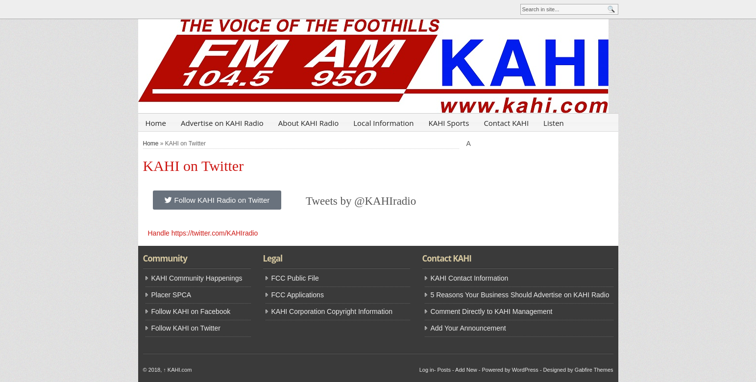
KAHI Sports (449, 123)
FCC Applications (297, 295)
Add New (466, 370)
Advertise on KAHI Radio (222, 123)
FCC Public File (295, 278)
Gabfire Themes (594, 370)
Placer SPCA (171, 295)
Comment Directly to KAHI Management (492, 311)
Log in (426, 370)
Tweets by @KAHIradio (361, 201)
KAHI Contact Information (470, 278)
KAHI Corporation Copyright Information (331, 311)
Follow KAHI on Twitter (185, 328)
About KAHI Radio (308, 123)
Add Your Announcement (468, 328)
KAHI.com (177, 370)
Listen (553, 123)
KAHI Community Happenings (197, 278)
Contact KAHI (506, 123)
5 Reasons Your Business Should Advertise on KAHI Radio (520, 295)
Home (156, 123)
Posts (444, 370)
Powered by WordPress (510, 370)
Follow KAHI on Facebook (191, 311)
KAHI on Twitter (193, 166)
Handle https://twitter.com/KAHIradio (203, 233)
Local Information (383, 123)
